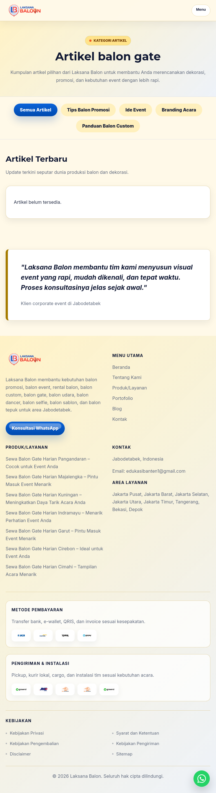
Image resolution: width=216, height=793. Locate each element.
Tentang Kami (127, 377)
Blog (117, 408)
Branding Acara (179, 110)
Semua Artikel (35, 110)
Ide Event (135, 110)
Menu (201, 9)
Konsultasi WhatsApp (35, 428)
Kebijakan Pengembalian (34, 743)
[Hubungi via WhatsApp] (201, 778)
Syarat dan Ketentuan (137, 733)
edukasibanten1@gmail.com (155, 471)
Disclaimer (20, 754)
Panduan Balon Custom (108, 126)
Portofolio (122, 398)
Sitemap (124, 754)
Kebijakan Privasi (27, 733)
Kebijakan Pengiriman (137, 743)
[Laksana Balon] (24, 10)
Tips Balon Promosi (88, 110)
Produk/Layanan (129, 388)
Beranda (121, 367)
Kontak (119, 419)
